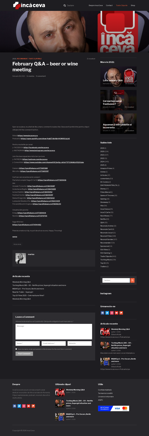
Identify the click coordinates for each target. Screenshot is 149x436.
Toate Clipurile (121, 5)
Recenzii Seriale (106, 239)
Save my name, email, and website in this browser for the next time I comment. (45, 349)
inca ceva (17, 244)
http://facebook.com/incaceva (36, 148)
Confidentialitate (105, 390)
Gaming (103, 199)
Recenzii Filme (106, 236)
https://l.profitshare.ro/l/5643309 (45, 201)
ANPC (100, 400)
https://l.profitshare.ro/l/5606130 (47, 204)
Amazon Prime (106, 168)
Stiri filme (104, 250)
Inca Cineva (105, 209)
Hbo (102, 206)
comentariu (105, 179)
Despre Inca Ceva (96, 5)
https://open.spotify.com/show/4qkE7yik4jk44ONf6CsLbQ (45, 139)
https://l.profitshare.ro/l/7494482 (26, 225)
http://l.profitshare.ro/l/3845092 (38, 192)
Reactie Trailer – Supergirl (22, 292)
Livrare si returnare (106, 397)
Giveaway (104, 202)
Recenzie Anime (106, 226)
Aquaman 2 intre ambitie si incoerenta (118, 126)
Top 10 (103, 263)
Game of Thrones (107, 195)
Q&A (102, 223)
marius (31, 76)
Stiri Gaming (105, 253)
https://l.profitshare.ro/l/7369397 (34, 171)
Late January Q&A (113, 80)
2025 (102, 165)
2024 (102, 162)
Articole (103, 175)
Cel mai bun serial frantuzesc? (112, 102)
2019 (102, 148)
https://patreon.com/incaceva (34, 159)
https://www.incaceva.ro (28, 136)
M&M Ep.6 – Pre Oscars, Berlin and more (28, 289)
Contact (109, 5)
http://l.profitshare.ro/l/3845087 (41, 186)
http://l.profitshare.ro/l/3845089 (42, 189)
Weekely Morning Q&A (21, 282)
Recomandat (22, 59)
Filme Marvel (105, 192)
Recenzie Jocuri (106, 233)
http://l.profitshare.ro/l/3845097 (39, 195)
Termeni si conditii (105, 393)
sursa (14, 237)
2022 (102, 158)
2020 (102, 151)
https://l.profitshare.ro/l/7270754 (33, 216)
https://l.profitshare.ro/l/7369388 (33, 168)
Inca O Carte (105, 212)
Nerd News (104, 216)
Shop (133, 5)
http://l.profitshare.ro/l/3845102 (41, 198)
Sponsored (104, 246)
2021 (14, 59)
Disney (103, 189)
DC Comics (104, 182)
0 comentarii (41, 76)
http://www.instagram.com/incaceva (40, 151)
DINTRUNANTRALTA (108, 185)
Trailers (103, 267)
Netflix (103, 219)
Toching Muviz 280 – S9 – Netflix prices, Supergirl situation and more (39, 285)
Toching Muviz (106, 260)
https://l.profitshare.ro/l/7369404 (31, 213)
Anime (103, 172)
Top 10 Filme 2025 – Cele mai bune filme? (28, 295)
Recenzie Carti (106, 229)
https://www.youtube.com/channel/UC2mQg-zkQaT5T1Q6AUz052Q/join (54, 162)
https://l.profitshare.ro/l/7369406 (52, 180)
